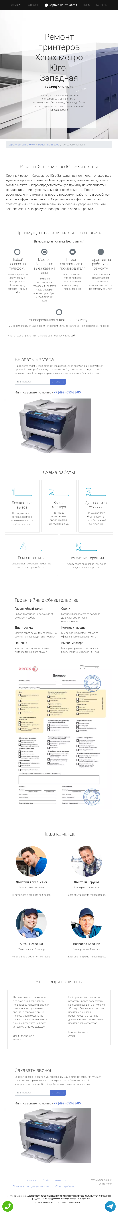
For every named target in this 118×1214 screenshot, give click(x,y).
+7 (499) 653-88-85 (59, 87)
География (32, 4)
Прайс (86, 4)
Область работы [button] (64, 1186)
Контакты (101, 4)
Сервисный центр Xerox (21, 144)
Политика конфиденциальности (31, 1186)
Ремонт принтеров (48, 144)
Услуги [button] (15, 4)
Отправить (58, 381)
